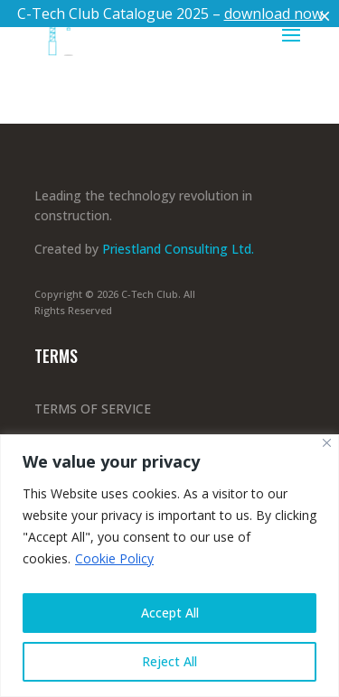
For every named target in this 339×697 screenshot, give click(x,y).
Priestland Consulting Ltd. (180, 248)
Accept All (170, 612)
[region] (169, 565)
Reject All (169, 661)
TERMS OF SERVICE (92, 408)
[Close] (327, 443)
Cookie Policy (114, 558)
